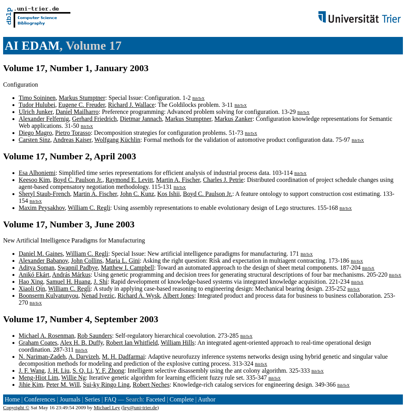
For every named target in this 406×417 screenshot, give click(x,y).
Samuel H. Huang (68, 281)
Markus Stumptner (82, 97)
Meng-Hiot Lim (38, 377)
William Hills (177, 342)
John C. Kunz (137, 193)
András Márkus (71, 274)
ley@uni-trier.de (140, 407)
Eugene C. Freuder (81, 104)
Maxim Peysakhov (42, 207)
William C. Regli (89, 207)
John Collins (86, 260)
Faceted (155, 399)
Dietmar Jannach (141, 118)
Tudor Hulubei (37, 104)
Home (12, 399)
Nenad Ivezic (97, 295)
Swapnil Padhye (78, 267)
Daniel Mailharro (77, 111)
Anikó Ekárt (34, 274)
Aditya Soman (36, 267)
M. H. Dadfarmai (123, 356)
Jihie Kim (31, 384)
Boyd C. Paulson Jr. (77, 179)
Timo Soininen (37, 97)
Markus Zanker (233, 118)
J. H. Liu (58, 370)
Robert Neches (151, 384)
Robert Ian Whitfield (132, 342)
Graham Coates (38, 342)
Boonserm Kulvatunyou (48, 295)
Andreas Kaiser (72, 139)
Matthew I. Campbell (127, 267)
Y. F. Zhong (109, 370)
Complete (182, 399)
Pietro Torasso (73, 132)
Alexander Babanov (43, 260)
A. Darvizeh (83, 356)
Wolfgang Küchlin (117, 139)
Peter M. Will (63, 384)
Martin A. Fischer (178, 179)
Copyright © (16, 407)
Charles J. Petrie (223, 179)
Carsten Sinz (34, 139)
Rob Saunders (94, 335)
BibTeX (198, 98)
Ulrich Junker (35, 111)
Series (92, 399)
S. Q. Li (82, 370)
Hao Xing (31, 281)
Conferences (39, 399)
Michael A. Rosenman (46, 335)
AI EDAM (32, 45)
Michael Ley (107, 407)
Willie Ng (73, 377)
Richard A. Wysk (138, 295)
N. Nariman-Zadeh (42, 356)
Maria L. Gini (122, 260)
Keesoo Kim (34, 179)
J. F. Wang (31, 370)
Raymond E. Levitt (129, 179)
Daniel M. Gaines (41, 253)
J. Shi (101, 281)
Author (206, 399)
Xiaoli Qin (32, 288)
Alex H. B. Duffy (81, 342)
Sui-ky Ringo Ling (106, 384)
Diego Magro (35, 132)
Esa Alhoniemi (37, 172)
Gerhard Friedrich (94, 118)
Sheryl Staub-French (44, 193)
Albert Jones (178, 295)
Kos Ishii (168, 193)
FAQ (110, 399)
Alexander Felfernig (44, 118)
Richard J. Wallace (131, 104)
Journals (70, 399)
